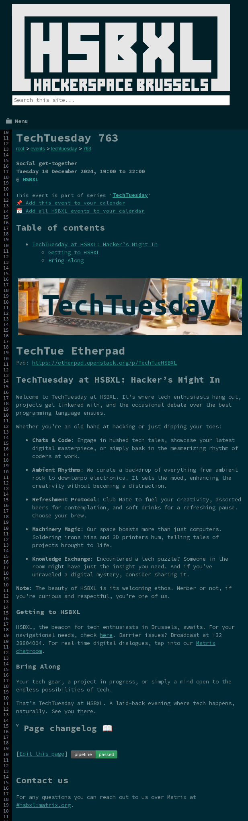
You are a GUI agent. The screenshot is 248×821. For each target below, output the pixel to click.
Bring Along (66, 260)
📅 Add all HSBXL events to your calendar (80, 211)
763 (87, 149)
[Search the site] (121, 100)
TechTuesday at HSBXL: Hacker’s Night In (95, 244)
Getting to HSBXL (74, 252)
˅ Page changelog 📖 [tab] (64, 728)
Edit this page (41, 753)
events (38, 149)
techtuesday (64, 149)
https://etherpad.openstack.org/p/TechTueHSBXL (104, 362)
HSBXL (31, 179)
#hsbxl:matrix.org (43, 805)
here (106, 635)
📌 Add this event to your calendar (70, 203)
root (20, 149)
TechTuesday (130, 195)
